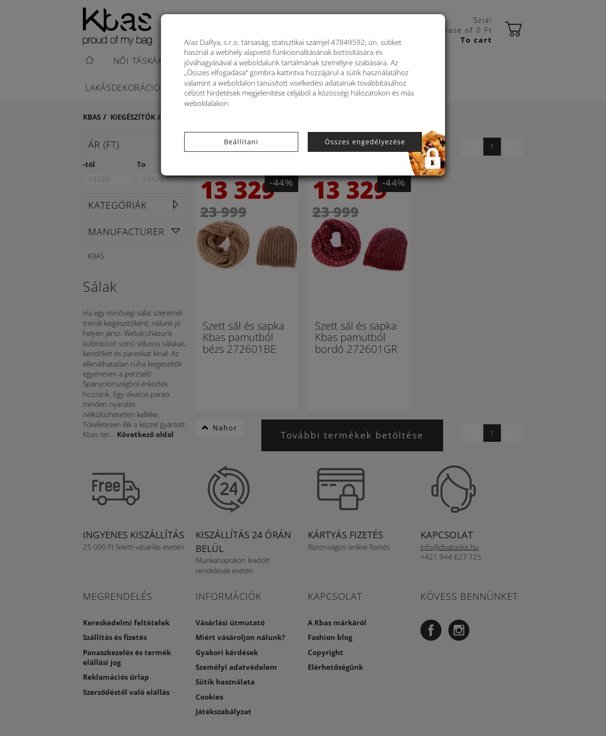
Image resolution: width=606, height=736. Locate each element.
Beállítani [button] (241, 141)
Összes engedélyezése (365, 141)
